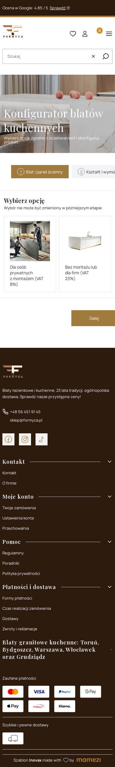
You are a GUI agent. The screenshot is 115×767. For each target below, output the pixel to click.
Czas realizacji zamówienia (26, 608)
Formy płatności (17, 598)
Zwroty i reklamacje (19, 628)
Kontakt (9, 472)
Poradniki (10, 563)
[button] (105, 56)
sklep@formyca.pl (26, 420)
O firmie (9, 483)
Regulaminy (13, 553)
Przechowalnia (15, 528)
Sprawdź (58, 8)
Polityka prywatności (21, 573)
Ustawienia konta (18, 518)
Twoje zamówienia (19, 507)
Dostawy (10, 618)
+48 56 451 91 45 (25, 412)
